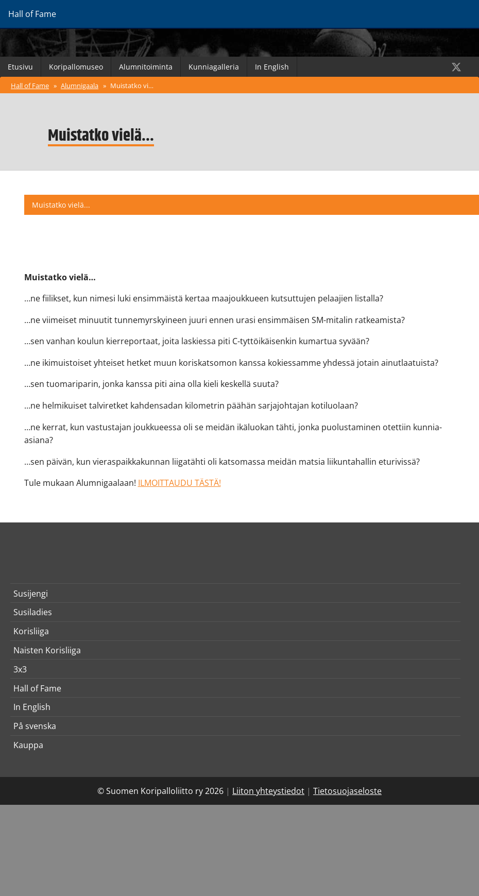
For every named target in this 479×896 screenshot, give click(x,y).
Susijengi (30, 593)
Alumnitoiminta (146, 67)
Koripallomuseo (76, 67)
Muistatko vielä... (134, 85)
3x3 (20, 669)
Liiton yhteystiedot (268, 791)
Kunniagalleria (214, 67)
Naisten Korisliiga (47, 650)
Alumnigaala (79, 85)
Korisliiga (31, 631)
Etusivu (20, 67)
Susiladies (32, 612)
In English (272, 67)
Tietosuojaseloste (347, 791)
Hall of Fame (30, 85)
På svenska (34, 726)
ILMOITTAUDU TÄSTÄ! (179, 482)
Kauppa (28, 745)
